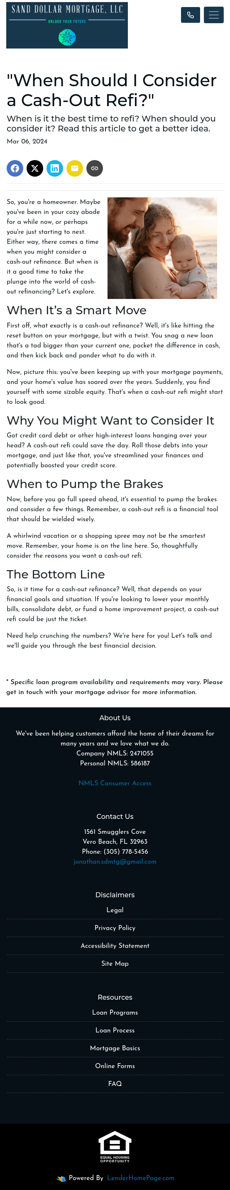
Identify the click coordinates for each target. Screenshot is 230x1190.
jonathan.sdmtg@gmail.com (115, 862)
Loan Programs (115, 1013)
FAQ (115, 1084)
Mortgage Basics (115, 1048)
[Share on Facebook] (15, 168)
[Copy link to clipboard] (94, 168)
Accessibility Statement (115, 946)
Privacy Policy (115, 928)
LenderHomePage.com (140, 1178)
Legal (114, 910)
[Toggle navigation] (214, 15)
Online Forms (115, 1066)
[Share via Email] (74, 168)
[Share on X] (35, 168)
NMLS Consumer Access (115, 783)
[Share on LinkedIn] (54, 168)
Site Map (115, 964)
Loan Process (115, 1030)
